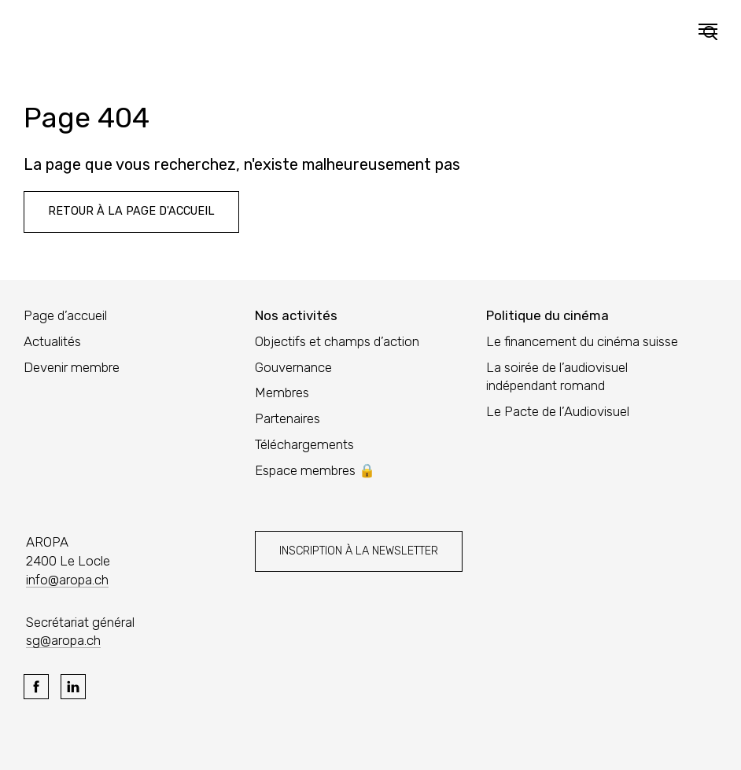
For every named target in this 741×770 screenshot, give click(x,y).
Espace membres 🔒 (315, 470)
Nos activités (296, 315)
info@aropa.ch (67, 580)
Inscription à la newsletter (358, 551)
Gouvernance (293, 367)
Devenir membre (72, 367)
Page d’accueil (65, 315)
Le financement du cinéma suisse (582, 341)
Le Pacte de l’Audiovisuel (557, 411)
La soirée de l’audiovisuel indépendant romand (557, 376)
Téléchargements (304, 444)
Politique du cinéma (547, 315)
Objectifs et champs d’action (337, 341)
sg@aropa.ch (63, 640)
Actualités (52, 341)
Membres (282, 392)
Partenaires (287, 418)
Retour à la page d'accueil (131, 211)
